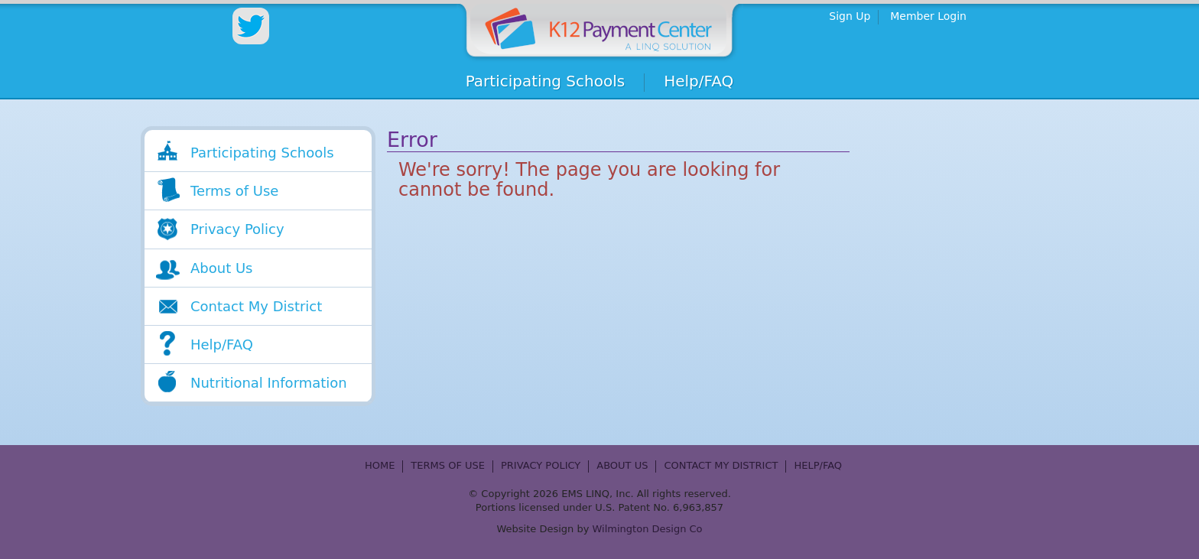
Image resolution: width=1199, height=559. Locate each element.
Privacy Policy (237, 229)
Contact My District (256, 306)
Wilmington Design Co (648, 529)
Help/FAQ (698, 81)
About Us (221, 268)
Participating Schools (545, 81)
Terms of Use (234, 191)
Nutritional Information (268, 383)
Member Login (928, 16)
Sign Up (849, 16)
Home (600, 29)
